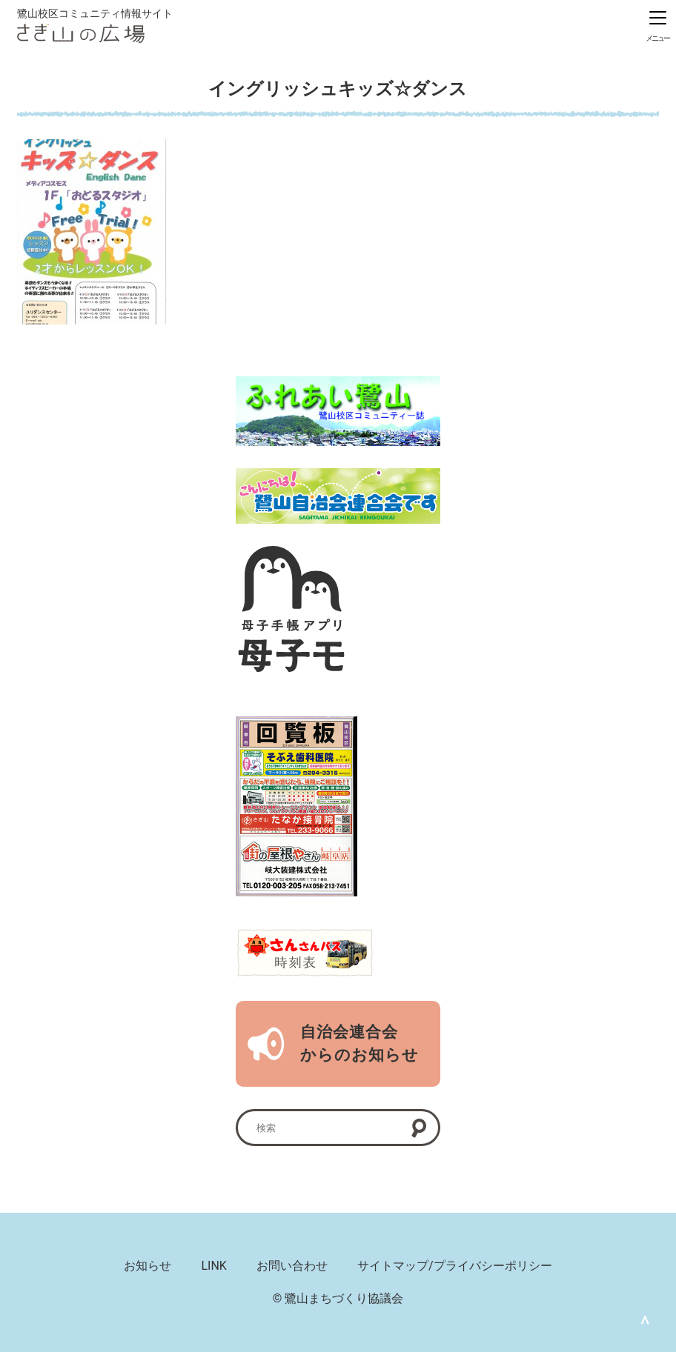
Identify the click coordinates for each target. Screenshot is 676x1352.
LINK (213, 1266)
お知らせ (147, 1266)
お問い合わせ (292, 1266)
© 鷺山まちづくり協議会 (338, 1298)
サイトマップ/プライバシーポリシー (454, 1266)
